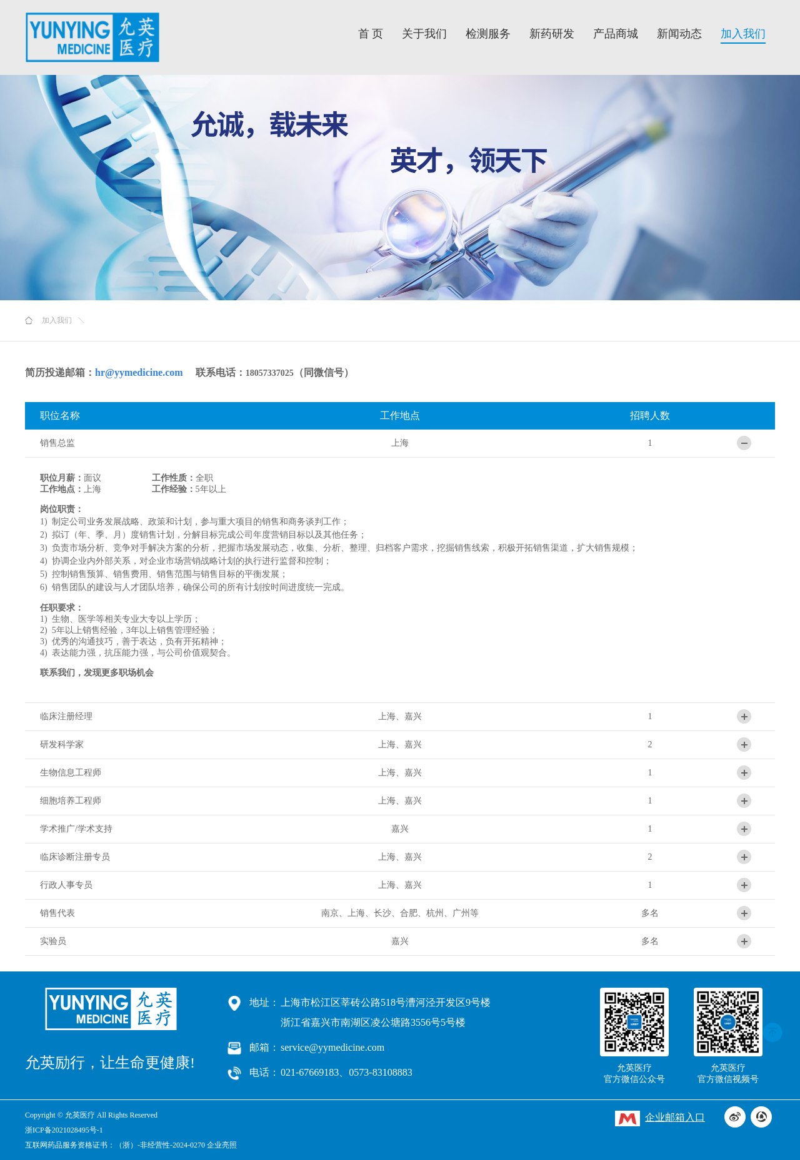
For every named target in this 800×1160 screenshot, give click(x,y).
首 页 (371, 33)
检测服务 (488, 33)
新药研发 (551, 33)
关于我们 (424, 33)
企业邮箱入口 (661, 1118)
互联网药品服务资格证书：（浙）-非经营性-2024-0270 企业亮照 (131, 1145)
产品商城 (615, 33)
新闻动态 (679, 33)
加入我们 (743, 33)
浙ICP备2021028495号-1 (64, 1130)
